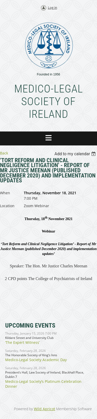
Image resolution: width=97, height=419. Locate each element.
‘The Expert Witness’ (22, 342)
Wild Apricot (44, 408)
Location (7, 205)
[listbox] (75, 154)
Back (4, 153)
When (5, 192)
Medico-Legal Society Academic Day (36, 359)
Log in (52, 7)
